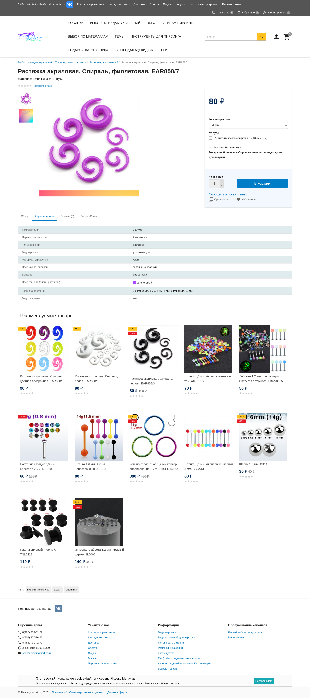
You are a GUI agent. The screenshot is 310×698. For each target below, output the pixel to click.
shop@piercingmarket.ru (50, 4)
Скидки (167, 4)
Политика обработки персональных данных (78, 692)
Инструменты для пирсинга (156, 36)
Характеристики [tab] (44, 216)
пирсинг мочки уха (38, 589)
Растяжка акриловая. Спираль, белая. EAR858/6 (96, 378)
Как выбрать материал (171, 642)
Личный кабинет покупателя (245, 632)
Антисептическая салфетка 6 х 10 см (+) (241, 138)
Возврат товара (167, 668)
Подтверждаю (263, 680)
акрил (57, 589)
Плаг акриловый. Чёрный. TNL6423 (38, 552)
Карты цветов (166, 653)
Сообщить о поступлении (228, 194)
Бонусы (180, 4)
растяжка (71, 589)
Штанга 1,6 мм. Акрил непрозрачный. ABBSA (90, 466)
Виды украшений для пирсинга (176, 637)
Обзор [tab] (25, 216)
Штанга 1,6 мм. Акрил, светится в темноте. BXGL (207, 378)
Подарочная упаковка (88, 50)
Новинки (76, 23)
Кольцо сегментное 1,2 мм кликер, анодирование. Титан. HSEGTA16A (154, 466)
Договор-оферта (117, 692)
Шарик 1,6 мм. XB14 (253, 464)
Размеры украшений (170, 647)
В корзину (262, 183)
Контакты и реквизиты (90, 4)
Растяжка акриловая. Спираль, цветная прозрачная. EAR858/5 (41, 378)
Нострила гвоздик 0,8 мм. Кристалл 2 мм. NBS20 (37, 466)
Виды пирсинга (167, 632)
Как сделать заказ (119, 4)
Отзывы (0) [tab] (67, 216)
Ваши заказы (236, 637)
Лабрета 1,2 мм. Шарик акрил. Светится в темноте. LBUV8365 (261, 378)
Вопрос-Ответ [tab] (88, 216)
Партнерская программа (203, 4)
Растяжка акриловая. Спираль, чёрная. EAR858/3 (151, 381)
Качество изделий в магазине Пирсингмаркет (185, 663)
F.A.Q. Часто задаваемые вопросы (179, 658)
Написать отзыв (43, 85)
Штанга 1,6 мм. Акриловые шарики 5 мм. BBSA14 (208, 466)
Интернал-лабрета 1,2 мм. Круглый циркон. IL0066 (99, 552)
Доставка (93, 642)
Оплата (92, 647)
